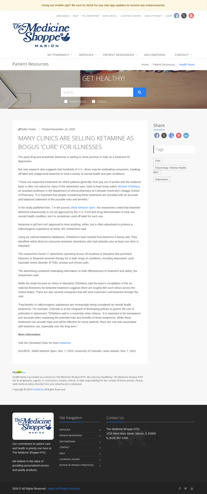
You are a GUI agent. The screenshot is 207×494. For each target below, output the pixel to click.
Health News (75, 101)
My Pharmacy (58, 54)
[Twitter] (185, 488)
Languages (62, 16)
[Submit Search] (139, 92)
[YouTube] (192, 488)
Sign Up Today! (153, 16)
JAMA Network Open (82, 207)
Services (86, 54)
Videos (99, 101)
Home (145, 64)
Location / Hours (131, 16)
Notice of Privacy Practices (77, 465)
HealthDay (38, 389)
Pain (157, 160)
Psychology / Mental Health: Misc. (170, 170)
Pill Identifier (90, 16)
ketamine (65, 342)
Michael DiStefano (129, 186)
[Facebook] (180, 488)
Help (75, 16)
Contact (182, 54)
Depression (161, 179)
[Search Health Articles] (97, 92)
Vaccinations (154, 54)
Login (168, 16)
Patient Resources (118, 54)
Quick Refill (110, 16)
